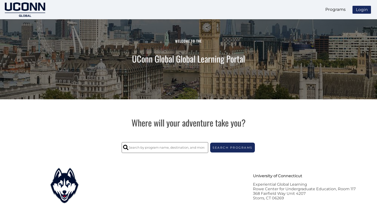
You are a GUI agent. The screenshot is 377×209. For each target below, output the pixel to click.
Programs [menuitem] (335, 9)
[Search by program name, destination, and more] (165, 147)
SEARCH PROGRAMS (232, 147)
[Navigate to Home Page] (25, 9)
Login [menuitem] (362, 9)
